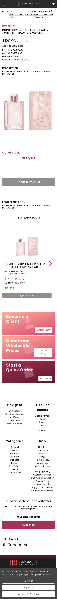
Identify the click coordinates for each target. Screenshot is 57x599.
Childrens (14, 456)
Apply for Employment (42, 490)
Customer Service (42, 474)
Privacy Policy (42, 481)
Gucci (42, 419)
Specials (14, 469)
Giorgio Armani (42, 415)
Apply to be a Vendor (42, 487)
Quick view (27, 295)
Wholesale (42, 463)
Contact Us (42, 450)
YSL (42, 425)
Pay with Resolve (14, 423)
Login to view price (12, 46)
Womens (14, 453)
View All (42, 430)
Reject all (28, 587)
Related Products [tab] (28, 217)
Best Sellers (15, 466)
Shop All (15, 447)
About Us (42, 447)
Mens (14, 450)
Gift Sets (14, 460)
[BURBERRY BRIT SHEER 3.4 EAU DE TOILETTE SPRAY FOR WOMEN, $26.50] (27, 243)
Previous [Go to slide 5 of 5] (4, 263)
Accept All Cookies (28, 594)
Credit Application (14, 414)
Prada (42, 422)
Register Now (43, 330)
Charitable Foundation (42, 478)
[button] (43, 330)
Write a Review (42, 466)
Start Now (45, 378)
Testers (15, 463)
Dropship (42, 453)
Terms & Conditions (42, 484)
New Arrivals (15, 472)
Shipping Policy (42, 471)
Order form (14, 420)
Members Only (43, 352)
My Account (15, 411)
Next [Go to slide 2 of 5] (50, 263)
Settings (28, 580)
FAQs (42, 456)
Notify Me (28, 158)
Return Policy (42, 460)
